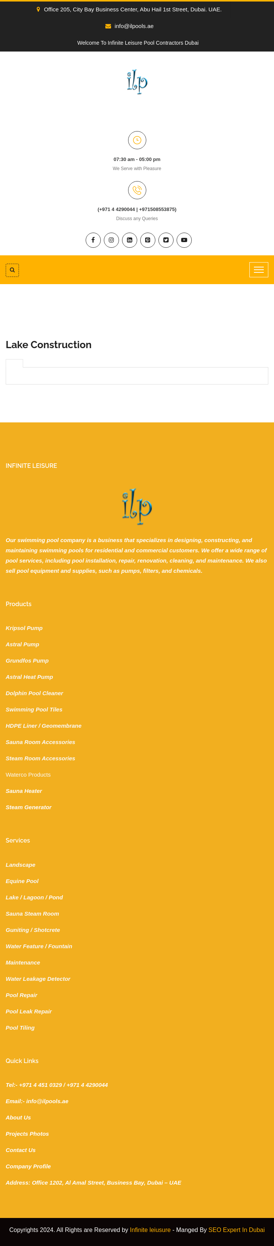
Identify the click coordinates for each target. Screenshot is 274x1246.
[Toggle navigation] (258, 269)
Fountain (60, 946)
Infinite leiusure (150, 1230)
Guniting (17, 930)
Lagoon (33, 897)
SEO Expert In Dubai (236, 1230)
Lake (12, 897)
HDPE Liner (21, 725)
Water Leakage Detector (38, 979)
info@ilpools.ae (129, 26)
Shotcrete (47, 930)
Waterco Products (28, 774)
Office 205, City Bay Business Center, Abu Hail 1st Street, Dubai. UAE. (129, 9)
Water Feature (25, 946)
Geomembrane (61, 725)
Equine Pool (22, 881)
